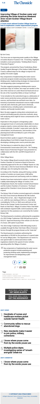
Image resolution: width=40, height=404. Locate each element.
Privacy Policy (26, 396)
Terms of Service (17, 396)
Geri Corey (3, 27)
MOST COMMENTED (6, 358)
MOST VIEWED (5, 310)
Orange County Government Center (16, 27)
